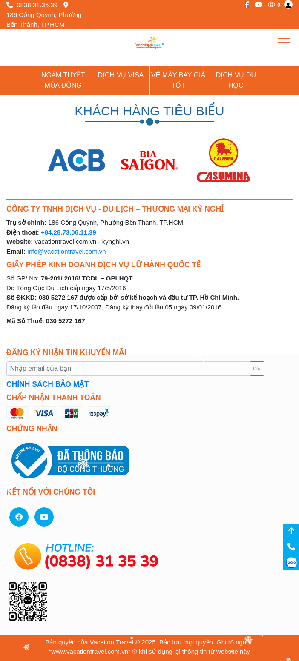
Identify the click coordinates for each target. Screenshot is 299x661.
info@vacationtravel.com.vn (66, 251)
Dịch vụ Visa (121, 75)
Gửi (256, 368)
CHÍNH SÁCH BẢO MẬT (47, 384)
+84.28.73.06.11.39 (68, 232)
